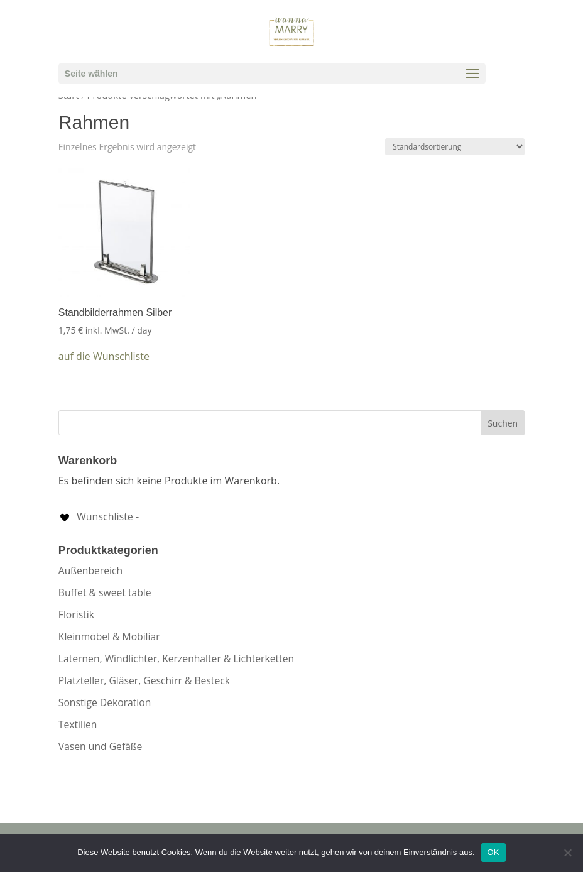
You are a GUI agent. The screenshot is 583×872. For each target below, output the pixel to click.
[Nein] (567, 852)
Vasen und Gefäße (100, 746)
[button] (104, 356)
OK (493, 852)
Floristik (76, 614)
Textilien (77, 724)
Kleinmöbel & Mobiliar (109, 636)
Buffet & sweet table (104, 592)
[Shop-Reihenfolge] (455, 146)
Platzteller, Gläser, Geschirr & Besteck (144, 680)
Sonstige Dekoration (104, 702)
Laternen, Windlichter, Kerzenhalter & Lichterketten (176, 658)
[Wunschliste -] (98, 516)
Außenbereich (90, 570)
